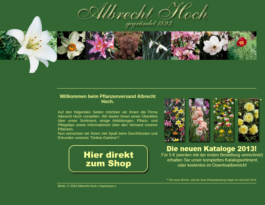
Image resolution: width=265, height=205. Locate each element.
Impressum (107, 186)
